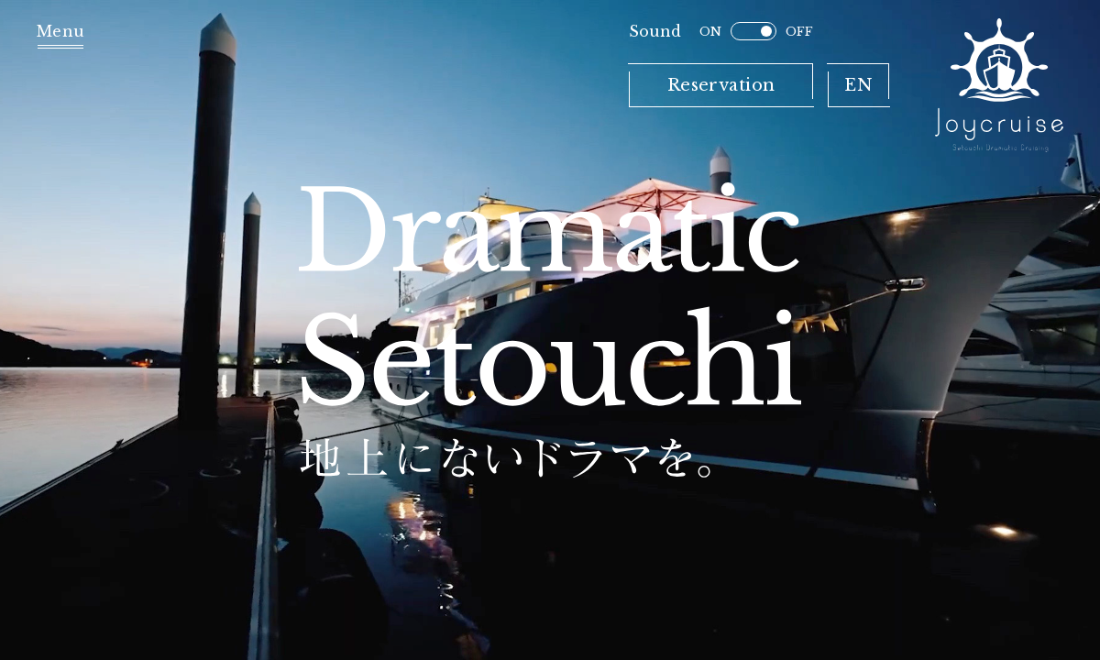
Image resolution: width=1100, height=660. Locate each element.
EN (858, 85)
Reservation (721, 85)
